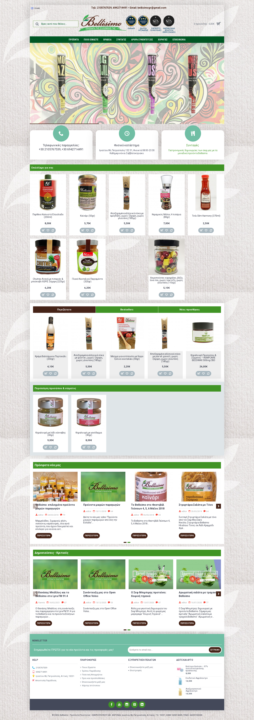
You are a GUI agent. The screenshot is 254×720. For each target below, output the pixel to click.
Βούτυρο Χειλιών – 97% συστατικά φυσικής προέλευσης (197, 668)
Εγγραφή (214, 650)
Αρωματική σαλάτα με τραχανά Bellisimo (198, 594)
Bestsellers (126, 309)
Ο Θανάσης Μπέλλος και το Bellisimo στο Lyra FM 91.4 (52, 594)
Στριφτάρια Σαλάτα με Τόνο (196, 504)
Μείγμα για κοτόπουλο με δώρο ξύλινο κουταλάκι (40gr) (127, 357)
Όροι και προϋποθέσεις (92, 678)
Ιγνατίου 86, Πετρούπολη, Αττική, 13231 (53, 676)
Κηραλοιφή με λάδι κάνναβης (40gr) (50, 433)
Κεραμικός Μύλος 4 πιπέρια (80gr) (166, 215)
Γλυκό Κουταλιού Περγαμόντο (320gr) (87, 280)
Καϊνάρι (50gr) (87, 215)
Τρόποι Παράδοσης (90, 671)
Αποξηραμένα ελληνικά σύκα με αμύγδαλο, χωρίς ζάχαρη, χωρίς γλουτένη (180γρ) (127, 216)
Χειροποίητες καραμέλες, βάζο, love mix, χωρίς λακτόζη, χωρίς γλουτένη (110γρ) (166, 280)
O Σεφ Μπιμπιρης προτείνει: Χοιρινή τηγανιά (148, 594)
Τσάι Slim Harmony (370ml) (206, 215)
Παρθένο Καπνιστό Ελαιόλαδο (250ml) (48, 215)
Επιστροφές (135, 670)
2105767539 (39, 667)
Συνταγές (193, 145)
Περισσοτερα (43, 535)
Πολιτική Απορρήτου (91, 674)
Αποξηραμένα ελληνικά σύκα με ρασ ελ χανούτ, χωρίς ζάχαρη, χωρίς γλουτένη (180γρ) (165, 358)
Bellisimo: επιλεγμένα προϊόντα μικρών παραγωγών (55, 506)
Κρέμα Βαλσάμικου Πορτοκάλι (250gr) (50, 357)
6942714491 (39, 672)
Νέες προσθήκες (189, 309)
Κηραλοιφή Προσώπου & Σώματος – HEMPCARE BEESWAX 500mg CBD (203, 358)
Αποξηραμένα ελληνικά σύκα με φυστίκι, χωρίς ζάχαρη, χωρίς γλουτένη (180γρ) (89, 358)
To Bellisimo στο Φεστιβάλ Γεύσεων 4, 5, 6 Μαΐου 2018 (147, 506)
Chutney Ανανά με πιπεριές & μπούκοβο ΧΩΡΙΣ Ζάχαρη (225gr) (48, 280)
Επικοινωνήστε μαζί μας (92, 682)
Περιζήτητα (64, 309)
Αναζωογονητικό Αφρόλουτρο (193, 690)
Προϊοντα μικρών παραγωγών (101, 504)
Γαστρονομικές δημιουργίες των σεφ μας (190, 150)
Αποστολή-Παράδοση (44, 680)
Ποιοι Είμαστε (88, 667)
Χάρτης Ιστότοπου (90, 685)
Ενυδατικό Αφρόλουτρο (197, 678)
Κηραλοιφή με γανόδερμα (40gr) (89, 433)
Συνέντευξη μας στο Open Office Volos (99, 594)
